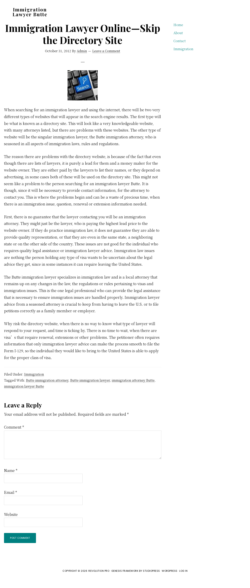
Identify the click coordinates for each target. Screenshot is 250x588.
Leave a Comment (106, 60)
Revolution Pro (98, 580)
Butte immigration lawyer (90, 389)
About (178, 42)
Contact (179, 50)
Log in (183, 580)
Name (10, 479)
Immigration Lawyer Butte (29, 11)
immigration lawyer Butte (24, 395)
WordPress (169, 580)
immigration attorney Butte (133, 389)
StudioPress (151, 580)
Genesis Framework (124, 580)
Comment (14, 436)
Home (178, 34)
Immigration (34, 383)
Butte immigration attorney (47, 389)
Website (11, 523)
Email (10, 501)
